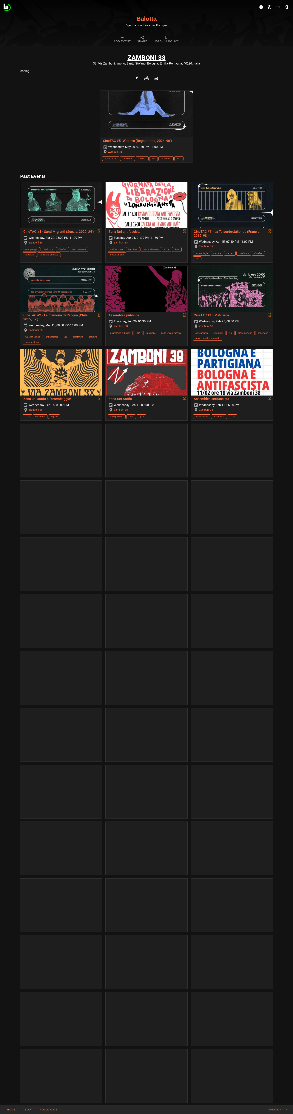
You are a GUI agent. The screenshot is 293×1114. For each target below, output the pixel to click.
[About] (261, 7)
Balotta (146, 18)
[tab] (122, 39)
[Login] (286, 7)
